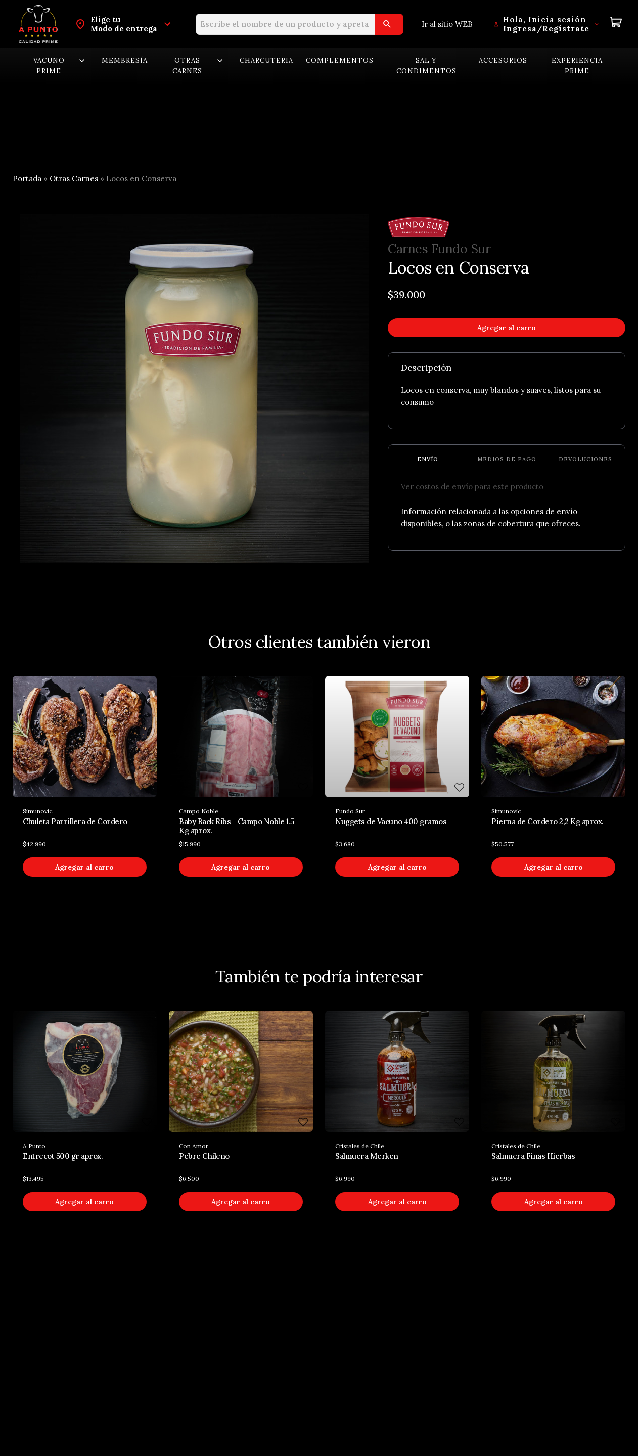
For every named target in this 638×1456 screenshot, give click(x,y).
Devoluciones (585, 459)
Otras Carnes (74, 179)
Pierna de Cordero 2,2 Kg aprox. (547, 821)
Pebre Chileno (204, 1156)
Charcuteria (266, 60)
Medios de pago (506, 459)
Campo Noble (198, 811)
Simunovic (38, 811)
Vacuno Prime (59, 65)
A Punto (34, 1146)
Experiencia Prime (577, 65)
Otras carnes (198, 65)
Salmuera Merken (366, 1156)
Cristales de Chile (359, 1146)
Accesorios (503, 60)
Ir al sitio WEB (447, 24)
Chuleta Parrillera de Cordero (75, 821)
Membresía (125, 60)
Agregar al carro (506, 327)
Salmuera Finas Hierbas (533, 1156)
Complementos (340, 60)
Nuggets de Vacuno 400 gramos (390, 821)
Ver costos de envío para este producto (472, 486)
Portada (27, 179)
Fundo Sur (350, 811)
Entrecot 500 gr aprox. (63, 1156)
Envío (427, 459)
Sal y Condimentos (426, 65)
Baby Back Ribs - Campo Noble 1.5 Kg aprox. (236, 825)
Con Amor (193, 1146)
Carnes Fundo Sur (439, 249)
